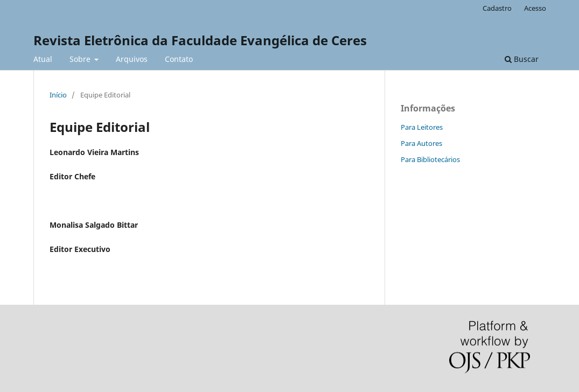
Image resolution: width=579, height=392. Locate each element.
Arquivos (132, 59)
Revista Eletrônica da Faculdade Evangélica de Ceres (200, 40)
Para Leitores (422, 127)
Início (58, 95)
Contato (179, 59)
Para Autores (421, 143)
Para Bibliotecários (430, 159)
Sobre (81, 59)
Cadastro (497, 8)
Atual (42, 59)
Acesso (535, 8)
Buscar (522, 59)
